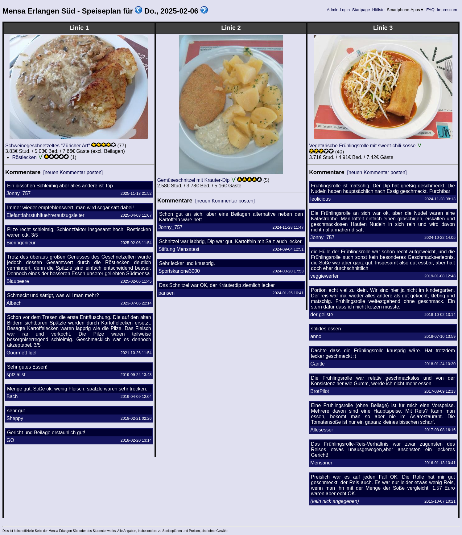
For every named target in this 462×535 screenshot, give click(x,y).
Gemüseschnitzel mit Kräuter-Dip (193, 180)
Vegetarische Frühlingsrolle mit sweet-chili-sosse (362, 145)
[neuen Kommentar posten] (73, 172)
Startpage (361, 9)
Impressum (447, 9)
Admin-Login (338, 9)
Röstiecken (24, 157)
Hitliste (378, 9)
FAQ (430, 9)
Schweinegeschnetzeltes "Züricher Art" (47, 145)
